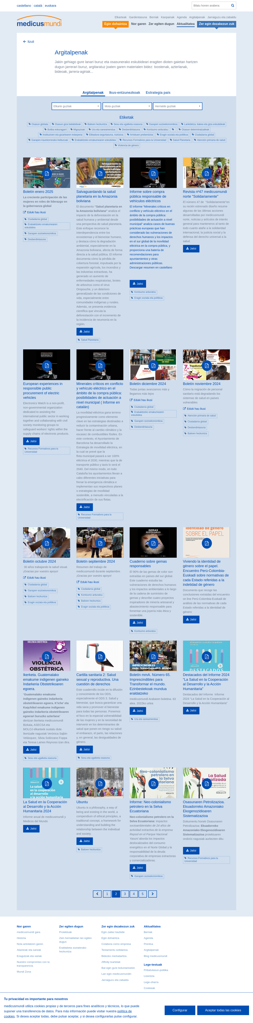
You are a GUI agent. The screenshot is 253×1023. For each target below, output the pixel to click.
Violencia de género (128, 145)
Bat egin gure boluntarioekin (118, 967)
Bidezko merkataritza (113, 956)
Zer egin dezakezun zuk (118, 926)
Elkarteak (120, 17)
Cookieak (149, 988)
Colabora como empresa (116, 943)
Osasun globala (40, 124)
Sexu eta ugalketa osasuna (128, 124)
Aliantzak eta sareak (29, 949)
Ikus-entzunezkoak (124, 93)
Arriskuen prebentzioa (141, 134)
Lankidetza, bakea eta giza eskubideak (204, 124)
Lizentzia (149, 976)
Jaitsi (86, 331)
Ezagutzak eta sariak (29, 956)
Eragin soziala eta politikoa (174, 134)
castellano (24, 5)
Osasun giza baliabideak (68, 124)
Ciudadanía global (204, 134)
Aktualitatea (186, 24)
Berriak (154, 17)
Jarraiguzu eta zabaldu (221, 17)
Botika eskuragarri (57, 129)
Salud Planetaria (181, 140)
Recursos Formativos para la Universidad (144, 140)
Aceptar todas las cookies (223, 1010)
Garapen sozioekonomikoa (163, 124)
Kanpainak (167, 17)
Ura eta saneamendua (103, 129)
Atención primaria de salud (211, 140)
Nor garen (138, 24)
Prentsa (148, 943)
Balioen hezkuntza (97, 124)
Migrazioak (79, 129)
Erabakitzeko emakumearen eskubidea (95, 140)
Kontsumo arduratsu (157, 129)
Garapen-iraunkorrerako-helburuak (49, 140)
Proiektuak (65, 932)
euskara (50, 5)
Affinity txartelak (110, 961)
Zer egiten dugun (161, 24)
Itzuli (30, 41)
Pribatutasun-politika (156, 970)
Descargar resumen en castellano (151, 267)
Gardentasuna (138, 17)
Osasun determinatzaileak (195, 129)
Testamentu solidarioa (114, 949)
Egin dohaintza (110, 938)
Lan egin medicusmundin (116, 973)
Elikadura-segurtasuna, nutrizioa (106, 134)
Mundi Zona (24, 971)
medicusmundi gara (28, 932)
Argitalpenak (197, 17)
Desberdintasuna (131, 129)
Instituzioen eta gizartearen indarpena (62, 134)
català (38, 5)
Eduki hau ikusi (36, 212)
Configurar (180, 1010)
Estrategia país (158, 93)
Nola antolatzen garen (30, 943)
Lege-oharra (151, 982)
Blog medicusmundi (155, 956)
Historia (21, 938)
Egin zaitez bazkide (113, 932)
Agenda (182, 17)
